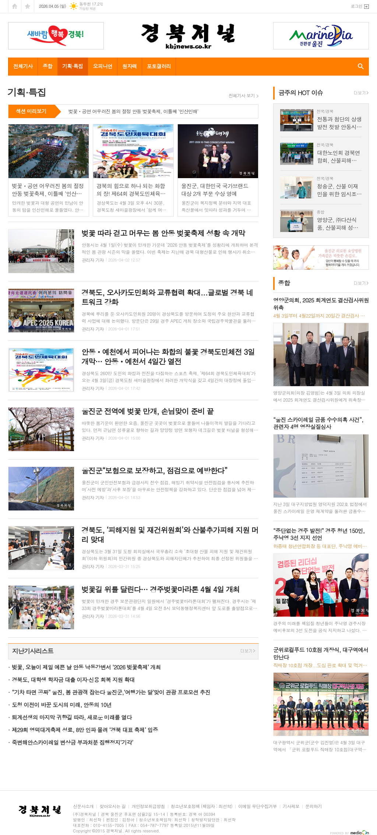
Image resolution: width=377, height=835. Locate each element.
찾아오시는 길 (112, 806)
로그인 (356, 6)
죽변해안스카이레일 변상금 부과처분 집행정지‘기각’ (72, 742)
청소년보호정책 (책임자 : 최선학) (201, 806)
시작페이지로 (14, 6)
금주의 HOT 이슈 (300, 92)
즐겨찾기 (27, 6)
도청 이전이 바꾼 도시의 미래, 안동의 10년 (62, 704)
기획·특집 (72, 66)
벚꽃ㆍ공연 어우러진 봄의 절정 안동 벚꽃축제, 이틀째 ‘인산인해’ (133, 112)
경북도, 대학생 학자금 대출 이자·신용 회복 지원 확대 (73, 679)
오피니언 (102, 66)
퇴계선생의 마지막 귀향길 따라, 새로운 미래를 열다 (71, 717)
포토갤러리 (159, 66)
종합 (47, 66)
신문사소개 (83, 806)
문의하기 (313, 806)
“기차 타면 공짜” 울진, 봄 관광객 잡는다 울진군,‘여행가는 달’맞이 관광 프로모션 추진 (111, 692)
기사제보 (291, 806)
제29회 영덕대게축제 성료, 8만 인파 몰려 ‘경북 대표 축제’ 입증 (85, 730)
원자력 (129, 66)
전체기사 (23, 66)
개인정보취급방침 (148, 806)
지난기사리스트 (32, 651)
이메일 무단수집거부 (257, 806)
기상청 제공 (87, 8)
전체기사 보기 (242, 95)
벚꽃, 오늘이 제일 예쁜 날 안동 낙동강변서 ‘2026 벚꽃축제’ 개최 (86, 667)
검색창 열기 (359, 66)
